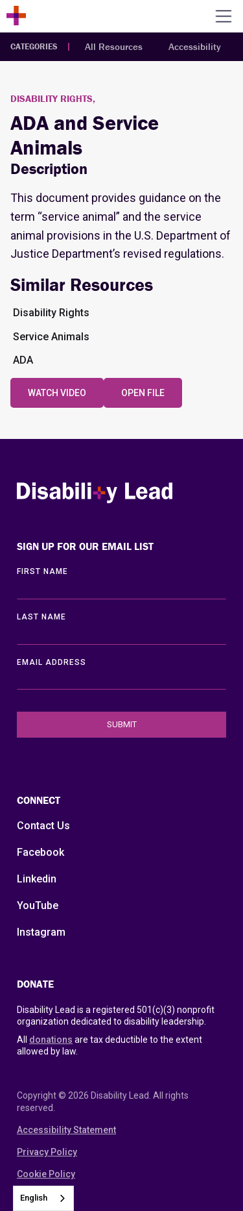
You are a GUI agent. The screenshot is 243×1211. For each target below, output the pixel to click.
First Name (42, 571)
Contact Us (43, 825)
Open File (143, 393)
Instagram (41, 932)
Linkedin (36, 879)
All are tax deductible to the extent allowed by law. (109, 1045)
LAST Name (41, 616)
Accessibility (194, 46)
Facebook (40, 852)
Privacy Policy (47, 1152)
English (33, 1198)
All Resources (114, 46)
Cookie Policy (46, 1174)
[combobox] (43, 1198)
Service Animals (51, 337)
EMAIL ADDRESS (51, 662)
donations (51, 1039)
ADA (23, 360)
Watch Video (57, 393)
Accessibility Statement (66, 1130)
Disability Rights (51, 312)
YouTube (37, 905)
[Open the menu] (223, 16)
